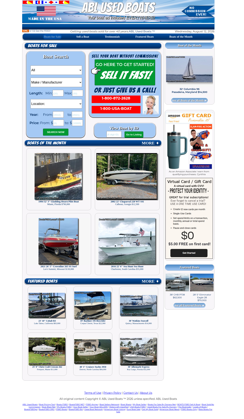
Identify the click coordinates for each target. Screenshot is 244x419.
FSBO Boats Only (189, 409)
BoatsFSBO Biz (76, 409)
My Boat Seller (139, 404)
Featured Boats (144, 36)
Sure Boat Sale (133, 409)
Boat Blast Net (48, 407)
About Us (146, 393)
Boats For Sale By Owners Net (162, 404)
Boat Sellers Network (109, 404)
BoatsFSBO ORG (46, 409)
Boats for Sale (52, 36)
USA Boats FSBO (138, 407)
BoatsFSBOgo (30, 409)
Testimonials (112, 36)
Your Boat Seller (80, 407)
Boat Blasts (126, 404)
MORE (150, 143)
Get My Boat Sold (150, 409)
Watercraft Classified (118, 407)
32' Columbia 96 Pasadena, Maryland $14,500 (189, 90)
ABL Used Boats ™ (142, 31)
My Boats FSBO (64, 407)
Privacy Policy (112, 393)
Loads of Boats (200, 407)
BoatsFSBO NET (76, 404)
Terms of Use (92, 393)
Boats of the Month (181, 36)
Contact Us (130, 393)
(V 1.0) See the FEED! (36, 31)
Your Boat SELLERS (99, 407)
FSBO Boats (61, 409)
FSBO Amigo (92, 404)
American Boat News (169, 409)
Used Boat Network (93, 409)
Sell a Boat (82, 36)
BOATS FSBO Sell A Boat (188, 404)
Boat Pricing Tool (47, 404)
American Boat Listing (114, 409)
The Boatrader (184, 407)
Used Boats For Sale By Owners (162, 407)
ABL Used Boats (30, 404)
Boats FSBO (62, 404)
